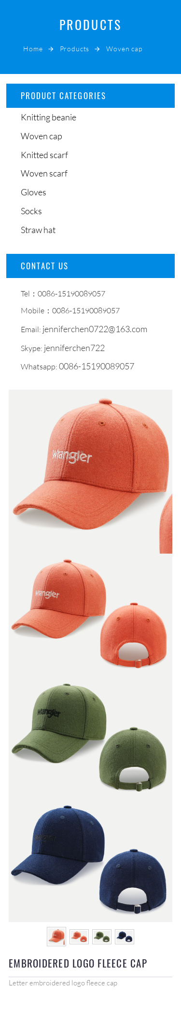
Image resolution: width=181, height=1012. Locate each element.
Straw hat (38, 229)
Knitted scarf (44, 154)
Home (32, 48)
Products (75, 48)
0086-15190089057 (96, 366)
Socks (31, 210)
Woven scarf (44, 173)
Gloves (33, 192)
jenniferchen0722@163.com (94, 328)
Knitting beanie (48, 117)
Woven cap (124, 48)
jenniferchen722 (74, 347)
